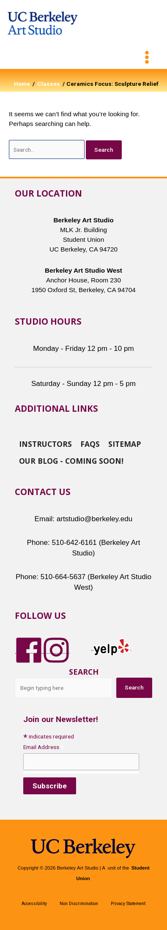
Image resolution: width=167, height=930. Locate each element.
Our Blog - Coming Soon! (71, 460)
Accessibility (34, 903)
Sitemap (124, 443)
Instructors (45, 443)
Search (84, 672)
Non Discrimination (79, 903)
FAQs (90, 443)
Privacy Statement (128, 903)
